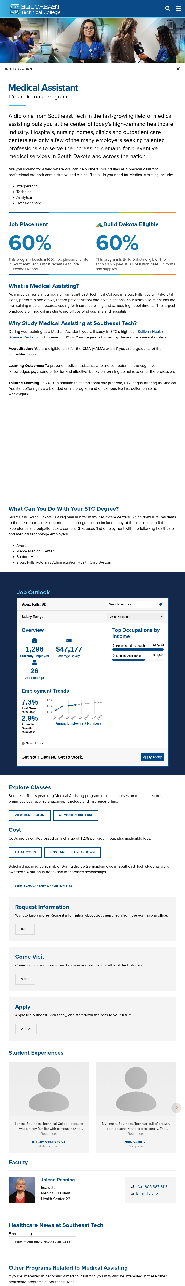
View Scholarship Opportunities (43, 886)
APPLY (26, 1029)
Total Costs (25, 852)
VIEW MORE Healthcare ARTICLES (42, 1194)
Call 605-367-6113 (152, 1138)
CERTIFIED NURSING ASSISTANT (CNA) (44, 1248)
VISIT (25, 979)
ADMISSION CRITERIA (75, 815)
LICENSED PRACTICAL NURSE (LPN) (114, 1248)
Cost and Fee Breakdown (72, 852)
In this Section (18, 69)
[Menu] (178, 8)
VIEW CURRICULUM (30, 815)
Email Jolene (147, 1145)
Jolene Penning (58, 1132)
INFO (25, 929)
